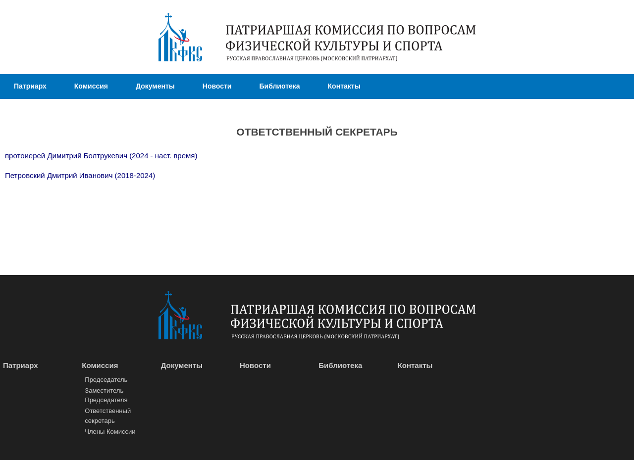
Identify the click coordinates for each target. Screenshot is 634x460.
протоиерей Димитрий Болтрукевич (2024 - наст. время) (101, 155)
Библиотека (279, 86)
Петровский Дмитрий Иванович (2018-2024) (80, 175)
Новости (217, 86)
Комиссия (91, 86)
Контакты (344, 86)
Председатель (106, 379)
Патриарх (30, 86)
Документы (155, 86)
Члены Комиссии (110, 431)
